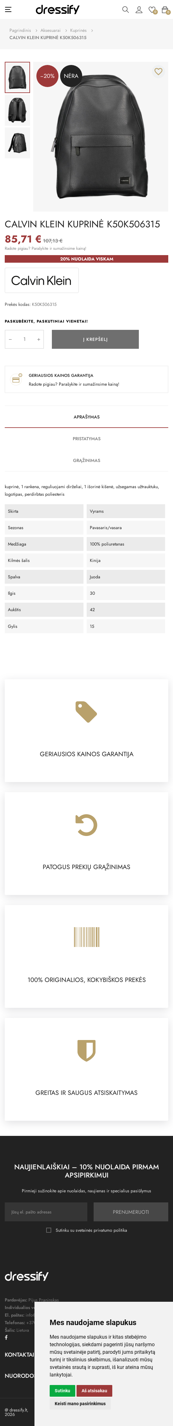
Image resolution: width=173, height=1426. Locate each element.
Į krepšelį (95, 339)
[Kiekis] (24, 339)
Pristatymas (87, 438)
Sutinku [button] (62, 1390)
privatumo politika (110, 1230)
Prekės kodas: (18, 304)
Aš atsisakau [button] (94, 1390)
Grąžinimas (86, 460)
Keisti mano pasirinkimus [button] (80, 1403)
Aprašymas (87, 417)
